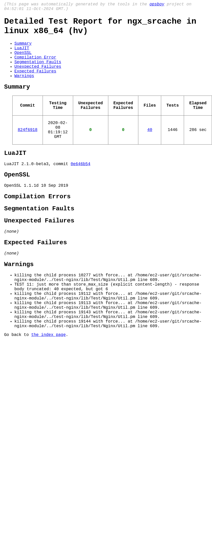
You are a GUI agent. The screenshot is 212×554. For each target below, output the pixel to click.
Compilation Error (35, 66)
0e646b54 (80, 187)
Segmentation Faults (37, 72)
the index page (48, 384)
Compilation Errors (37, 223)
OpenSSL (23, 60)
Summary (23, 49)
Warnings (24, 89)
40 (149, 149)
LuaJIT (21, 55)
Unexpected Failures (37, 77)
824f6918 (27, 149)
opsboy (156, 5)
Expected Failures (35, 83)
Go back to (17, 384)
